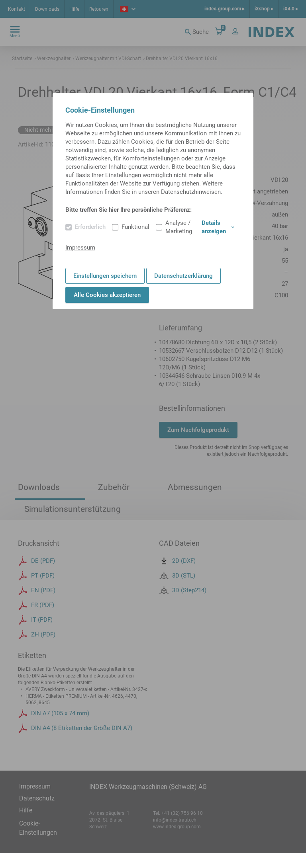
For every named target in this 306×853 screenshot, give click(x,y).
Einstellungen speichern (105, 275)
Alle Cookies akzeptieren (107, 295)
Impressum (80, 247)
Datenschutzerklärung (183, 275)
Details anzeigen (218, 227)
